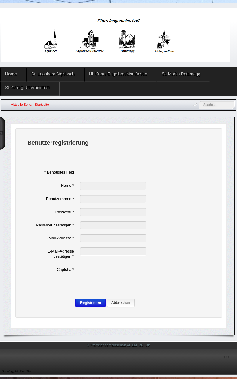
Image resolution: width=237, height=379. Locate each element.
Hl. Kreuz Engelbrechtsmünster (118, 73)
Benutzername (60, 198)
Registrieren (90, 302)
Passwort (64, 212)
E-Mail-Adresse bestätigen (60, 254)
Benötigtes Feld (59, 172)
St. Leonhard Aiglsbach (53, 73)
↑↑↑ (226, 356)
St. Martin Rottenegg (181, 73)
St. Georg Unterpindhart (27, 87)
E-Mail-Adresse (59, 238)
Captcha (65, 269)
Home (11, 73)
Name (67, 185)
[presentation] (125, 277)
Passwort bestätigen (55, 225)
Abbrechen (120, 302)
